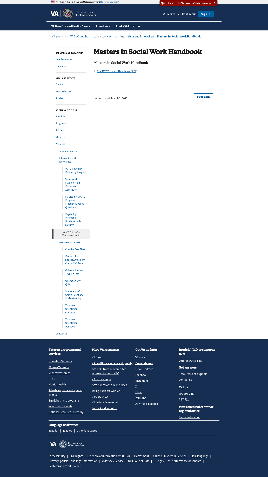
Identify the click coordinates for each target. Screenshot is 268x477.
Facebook (141, 375)
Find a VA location (189, 417)
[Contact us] (71, 333)
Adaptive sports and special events (65, 392)
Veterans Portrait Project (65, 466)
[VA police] (71, 137)
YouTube (140, 398)
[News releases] (71, 91)
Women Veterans (59, 367)
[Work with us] (71, 144)
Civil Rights (76, 456)
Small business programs (64, 400)
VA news (140, 357)
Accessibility (57, 456)
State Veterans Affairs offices (109, 385)
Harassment (141, 456)
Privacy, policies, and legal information (73, 461)
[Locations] (71, 66)
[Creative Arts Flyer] (71, 249)
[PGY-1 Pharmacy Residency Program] (71, 170)
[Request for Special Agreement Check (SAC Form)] (71, 260)
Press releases (144, 363)
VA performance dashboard (185, 461)
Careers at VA (100, 396)
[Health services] (71, 59)
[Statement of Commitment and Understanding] (71, 295)
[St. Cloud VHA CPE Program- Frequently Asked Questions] (71, 202)
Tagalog (67, 431)
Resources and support (193, 374)
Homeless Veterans (60, 361)
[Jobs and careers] (71, 151)
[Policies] (71, 130)
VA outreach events (60, 406)
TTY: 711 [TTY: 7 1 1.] (184, 399)
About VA (102, 26)
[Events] (71, 84)
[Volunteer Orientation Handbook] (71, 323)
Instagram (141, 381)
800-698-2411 (187, 394)
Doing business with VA (106, 391)
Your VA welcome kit (104, 408)
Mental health (57, 384)
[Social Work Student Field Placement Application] (71, 184)
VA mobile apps (101, 379)
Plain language (199, 456)
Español (53, 431)
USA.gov (159, 461)
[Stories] (71, 98)
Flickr (138, 392)
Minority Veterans (59, 373)
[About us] (71, 116)
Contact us (189, 14)
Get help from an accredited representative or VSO (109, 371)
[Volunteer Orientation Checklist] (71, 309)
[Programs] (71, 123)
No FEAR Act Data (138, 461)
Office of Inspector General (169, 456)
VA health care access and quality (112, 363)
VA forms (97, 357)
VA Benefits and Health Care (69, 26)
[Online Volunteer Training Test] (71, 272)
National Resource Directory (66, 412)
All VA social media (146, 404)
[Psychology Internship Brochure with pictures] (71, 220)
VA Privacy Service (113, 461)
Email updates (144, 369)
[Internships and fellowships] (71, 160)
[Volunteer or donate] (71, 242)
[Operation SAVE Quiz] (71, 283)
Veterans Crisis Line (190, 361)
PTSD (52, 379)
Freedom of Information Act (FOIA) (108, 456)
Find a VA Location (128, 26)
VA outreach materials (105, 402)
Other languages (87, 431)
